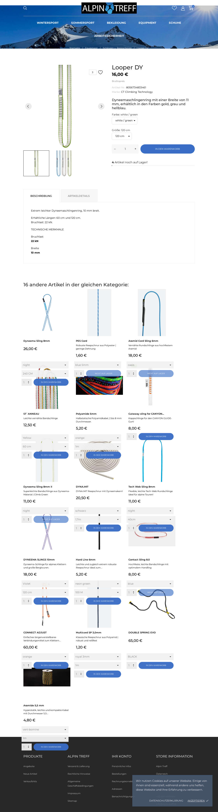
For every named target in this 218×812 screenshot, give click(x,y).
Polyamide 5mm (86, 413)
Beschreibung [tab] (41, 196)
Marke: (116, 92)
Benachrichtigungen (123, 796)
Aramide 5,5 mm (33, 705)
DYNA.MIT (82, 486)
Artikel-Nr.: (118, 87)
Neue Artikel (30, 773)
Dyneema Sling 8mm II (37, 486)
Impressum (74, 793)
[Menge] (125, 149)
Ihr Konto (121, 756)
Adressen (117, 789)
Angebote (28, 766)
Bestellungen (119, 773)
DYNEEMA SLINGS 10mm (39, 559)
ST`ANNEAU (31, 413)
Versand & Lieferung (79, 766)
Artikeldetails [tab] (79, 196)
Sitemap (72, 800)
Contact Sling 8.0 (139, 559)
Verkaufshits (30, 781)
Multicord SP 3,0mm (88, 632)
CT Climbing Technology (137, 92)
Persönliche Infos (121, 766)
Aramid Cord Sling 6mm (143, 340)
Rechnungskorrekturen (125, 781)
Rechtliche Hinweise (79, 773)
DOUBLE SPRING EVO (142, 632)
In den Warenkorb (167, 148)
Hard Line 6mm (85, 559)
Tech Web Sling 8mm (141, 486)
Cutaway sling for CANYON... (146, 413)
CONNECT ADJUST (35, 632)
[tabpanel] (64, 106)
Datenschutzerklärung (166, 800)
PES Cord (81, 340)
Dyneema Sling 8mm (36, 340)
